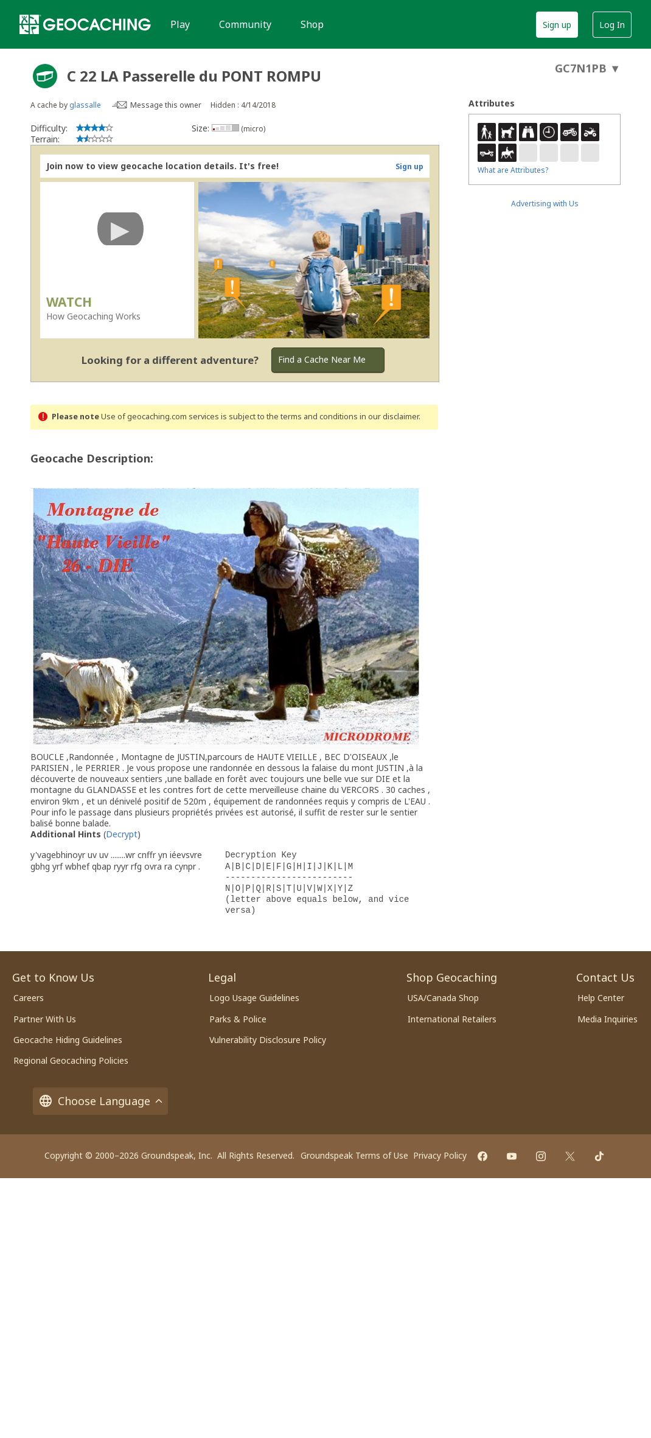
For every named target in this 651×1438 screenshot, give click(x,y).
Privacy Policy (440, 1155)
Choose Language (100, 1101)
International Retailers (452, 1019)
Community (245, 24)
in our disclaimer (389, 416)
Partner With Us (44, 1019)
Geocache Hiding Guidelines (67, 1039)
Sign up (557, 24)
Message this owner (165, 105)
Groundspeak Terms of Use (354, 1155)
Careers (28, 997)
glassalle (85, 105)
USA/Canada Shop (443, 997)
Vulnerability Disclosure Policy (267, 1039)
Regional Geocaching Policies (70, 1060)
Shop (312, 24)
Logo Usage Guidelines (254, 997)
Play (180, 24)
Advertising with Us (545, 203)
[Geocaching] (85, 24)
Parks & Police (237, 1019)
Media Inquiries (607, 1019)
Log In (612, 24)
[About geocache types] (45, 76)
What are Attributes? (513, 170)
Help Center (600, 997)
